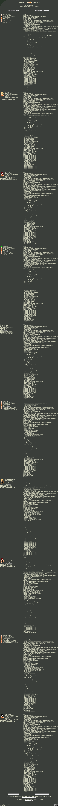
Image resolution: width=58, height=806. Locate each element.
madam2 (10, 563)
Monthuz (7, 406)
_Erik (6, 19)
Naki (6, 251)
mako (9, 484)
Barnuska (5, 330)
